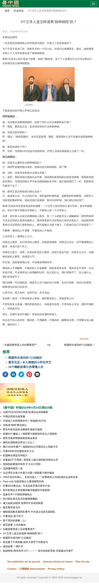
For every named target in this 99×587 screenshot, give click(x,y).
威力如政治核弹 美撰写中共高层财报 (23, 503)
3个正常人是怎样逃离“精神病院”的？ (23, 533)
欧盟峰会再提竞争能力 (15, 455)
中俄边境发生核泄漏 (14, 416)
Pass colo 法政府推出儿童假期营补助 (23, 481)
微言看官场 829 (11, 507)
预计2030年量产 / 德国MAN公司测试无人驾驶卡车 (30, 446)
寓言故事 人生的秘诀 (14, 524)
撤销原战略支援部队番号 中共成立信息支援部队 (29, 511)
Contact (11, 569)
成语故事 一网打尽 (13, 546)
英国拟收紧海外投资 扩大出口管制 (22, 464)
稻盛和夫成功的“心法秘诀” (79, 344)
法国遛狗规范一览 (13, 468)
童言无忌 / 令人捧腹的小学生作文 (29, 362)
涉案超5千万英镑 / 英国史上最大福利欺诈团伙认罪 (30, 459)
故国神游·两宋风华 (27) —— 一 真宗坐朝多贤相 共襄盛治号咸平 (38, 550)
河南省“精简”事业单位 (15, 425)
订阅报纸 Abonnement (32, 569)
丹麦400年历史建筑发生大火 (18, 451)
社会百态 (19, 10)
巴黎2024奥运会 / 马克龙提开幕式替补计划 (26, 485)
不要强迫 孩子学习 (13, 516)
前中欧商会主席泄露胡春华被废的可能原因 (26, 490)
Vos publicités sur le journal (23, 561)
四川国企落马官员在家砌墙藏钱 (20, 498)
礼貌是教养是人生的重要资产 (20, 344)
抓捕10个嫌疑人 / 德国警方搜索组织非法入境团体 (30, 433)
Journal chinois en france (58, 561)
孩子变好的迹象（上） (15, 520)
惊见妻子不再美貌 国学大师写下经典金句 (25, 542)
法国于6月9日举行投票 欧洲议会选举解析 (25, 412)
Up (48, 344)
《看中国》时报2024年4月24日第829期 (26, 407)
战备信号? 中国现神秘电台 (17, 494)
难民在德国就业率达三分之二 (19, 442)
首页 (7, 10)
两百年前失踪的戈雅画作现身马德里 (22, 429)
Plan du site (82, 561)
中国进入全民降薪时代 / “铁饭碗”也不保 (24, 420)
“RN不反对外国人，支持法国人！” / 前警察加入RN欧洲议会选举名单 (40, 477)
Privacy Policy (56, 569)
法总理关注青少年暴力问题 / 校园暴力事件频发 (28, 472)
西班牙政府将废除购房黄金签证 (20, 438)
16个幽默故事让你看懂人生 (25, 366)
